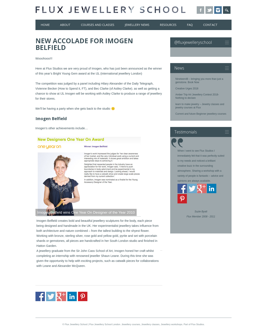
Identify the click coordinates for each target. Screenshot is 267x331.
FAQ (190, 25)
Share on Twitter (50, 296)
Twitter (209, 10)
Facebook (200, 10)
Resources (168, 25)
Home (45, 25)
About (65, 25)
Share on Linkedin (72, 296)
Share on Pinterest (82, 296)
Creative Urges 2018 (186, 88)
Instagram (218, 10)
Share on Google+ (61, 296)
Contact (210, 25)
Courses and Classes (97, 25)
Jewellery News (137, 25)
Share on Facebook (40, 296)
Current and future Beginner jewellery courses (200, 113)
